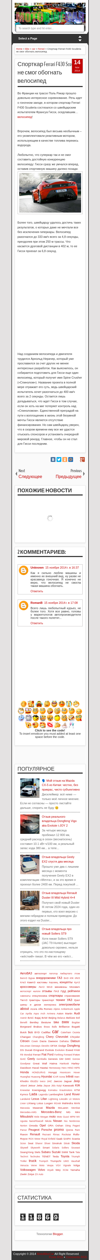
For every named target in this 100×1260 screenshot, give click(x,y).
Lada (33, 1094)
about (24, 1009)
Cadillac (46, 1032)
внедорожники (46, 977)
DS (22, 1050)
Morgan (44, 1116)
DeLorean (25, 1045)
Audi (77, 1013)
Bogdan (76, 1022)
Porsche (46, 1129)
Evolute (49, 1050)
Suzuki (56, 1152)
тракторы (34, 1000)
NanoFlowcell (36, 1121)
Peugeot (34, 1129)
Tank (71, 1152)
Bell (78, 1018)
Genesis (53, 1058)
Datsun (75, 1041)
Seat (30, 1143)
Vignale (67, 1165)
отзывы (47, 991)
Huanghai (25, 1076)
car (55, 1031)
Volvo (41, 1169)
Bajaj (38, 1017)
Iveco (42, 1081)
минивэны (61, 986)
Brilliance (64, 1026)
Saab (59, 1138)
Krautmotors (65, 1090)
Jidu (53, 1085)
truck (33, 1161)
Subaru (46, 1152)
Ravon (24, 1134)
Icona (62, 1076)
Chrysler (75, 1036)
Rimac (56, 1134)
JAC (49, 1081)
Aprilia (28, 1013)
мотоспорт (25, 991)
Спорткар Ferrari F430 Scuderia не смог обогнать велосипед (49, 72)
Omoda (33, 1125)
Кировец (53, 982)
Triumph (75, 1156)
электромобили (69, 1004)
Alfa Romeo (45, 1008)
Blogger (58, 1234)
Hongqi (53, 1072)
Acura (33, 1008)
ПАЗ (56, 991)
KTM (77, 1090)
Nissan (57, 1120)
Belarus (61, 1018)
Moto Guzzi (63, 1116)
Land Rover (72, 1094)
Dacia (43, 1041)
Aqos (36, 1013)
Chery (50, 1036)
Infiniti (70, 1076)
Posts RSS (56, 1257)
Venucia (24, 1165)
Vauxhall (75, 1161)
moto (52, 1116)
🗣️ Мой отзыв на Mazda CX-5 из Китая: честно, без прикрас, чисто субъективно (61, 785)
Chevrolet (62, 1036)
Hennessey (55, 1068)
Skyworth (35, 1147)
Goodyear (25, 1063)
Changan (25, 1036)
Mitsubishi (26, 1116)
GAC (23, 1058)
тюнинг (60, 999)
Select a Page (27, 38)
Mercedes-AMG (28, 1112)
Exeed (69, 1050)
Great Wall (40, 1063)
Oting (68, 1125)
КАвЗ (23, 982)
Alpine (56, 1009)
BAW (44, 1017)
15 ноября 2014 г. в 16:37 (62, 567)
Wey (58, 1169)
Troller (23, 1161)
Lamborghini (56, 1094)
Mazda (50, 1107)
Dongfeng (73, 1045)
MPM (72, 1116)
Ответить (37, 591)
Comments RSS (76, 1257)
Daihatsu (64, 1041)
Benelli (23, 1022)
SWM (65, 1152)
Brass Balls (50, 1026)
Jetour (31, 1085)
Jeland (23, 1085)
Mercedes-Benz (51, 1112)
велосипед (25, 117)
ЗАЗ (65, 978)
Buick (23, 1032)
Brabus (38, 1026)
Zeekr (23, 1174)
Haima (53, 1063)
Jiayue (46, 1085)
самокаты (25, 996)
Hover (77, 1072)
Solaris (55, 1147)
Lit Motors (74, 1099)
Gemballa (42, 1059)
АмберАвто (66, 973)
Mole (36, 1116)
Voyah (50, 1170)
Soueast (75, 1147)
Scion (23, 1143)
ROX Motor (35, 1138)
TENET (46, 1156)
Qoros (69, 1129)
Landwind (25, 1099)
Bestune (46, 1022)
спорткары (56, 995)
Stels (37, 1152)
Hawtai (44, 1067)
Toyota (65, 1156)
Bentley (34, 1022)
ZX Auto (39, 1174)
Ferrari (37, 1054)
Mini (77, 1112)
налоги (37, 991)
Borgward (25, 1026)
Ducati (28, 1050)
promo (59, 1130)
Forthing (58, 1054)
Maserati (38, 1107)
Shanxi (38, 1143)
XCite (66, 1170)
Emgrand (38, 1050)
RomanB (37, 602)
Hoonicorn (65, 1072)
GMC (68, 1058)
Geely (31, 1058)
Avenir (23, 1018)
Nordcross (74, 1121)
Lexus (35, 1098)
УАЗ (69, 999)
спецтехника (39, 995)
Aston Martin (65, 1013)
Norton (23, 1125)
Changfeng (38, 1037)
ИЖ (72, 978)
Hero (64, 1068)
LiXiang (31, 1103)
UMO (66, 1161)
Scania (76, 1138)
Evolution (60, 1050)
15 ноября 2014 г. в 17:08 (61, 602)
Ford (50, 1054)
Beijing (53, 1017)
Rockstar (66, 1134)
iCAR (56, 1076)
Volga (76, 1165)
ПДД (63, 991)
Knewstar (25, 1090)
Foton (76, 1054)
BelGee (70, 1017)
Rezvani (46, 1134)
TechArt (24, 1156)
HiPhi (77, 1068)
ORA (50, 1125)
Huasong (35, 1076)
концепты (66, 982)
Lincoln (63, 1098)
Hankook (64, 1063)
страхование (72, 995)
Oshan (59, 1125)
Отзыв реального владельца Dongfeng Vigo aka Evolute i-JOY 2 (59, 821)
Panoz (23, 1130)
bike (56, 1022)
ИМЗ (77, 978)
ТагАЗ (23, 1000)
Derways (36, 1045)
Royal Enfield (48, 1138)
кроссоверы (28, 986)
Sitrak (67, 1143)
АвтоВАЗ (26, 973)
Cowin (34, 1041)
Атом (77, 973)
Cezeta (76, 1032)
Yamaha (75, 1169)
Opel (42, 1125)
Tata (77, 1152)
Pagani (76, 1125)
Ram (77, 1130)
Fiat (44, 1054)
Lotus (40, 1103)
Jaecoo (58, 1081)
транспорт (48, 1000)
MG (68, 1112)
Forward (68, 1054)
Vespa (50, 1165)
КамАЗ (31, 982)
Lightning (53, 1099)
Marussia (25, 1108)
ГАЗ (59, 977)
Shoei (47, 1143)
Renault (35, 1134)
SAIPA (67, 1138)
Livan (23, 1103)
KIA (77, 1085)
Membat (75, 1108)
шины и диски (30, 1004)
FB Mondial (26, 1054)
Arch (43, 1013)
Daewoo (53, 1041)
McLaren (63, 1107)
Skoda (75, 1143)
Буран (32, 978)
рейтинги (74, 991)
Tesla (56, 1156)
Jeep (77, 1081)
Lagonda (42, 1094)
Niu (65, 1121)
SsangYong (27, 1152)
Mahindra (67, 1103)
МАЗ (50, 986)
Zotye (31, 1174)
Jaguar (68, 1081)
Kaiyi (59, 1085)
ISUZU (34, 1081)
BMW (65, 1022)
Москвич (75, 986)
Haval (35, 1067)
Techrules (35, 1156)
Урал (77, 1000)
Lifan (44, 1098)
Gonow (76, 1059)
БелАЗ (23, 978)
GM (61, 1058)
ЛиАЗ (42, 987)
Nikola (48, 1121)
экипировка (50, 1004)
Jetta (39, 1085)
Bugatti (76, 1026)
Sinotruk (57, 1143)
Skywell (24, 1147)
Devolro (45, 1045)
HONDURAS (38, 1072)
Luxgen (48, 1103)
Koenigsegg (39, 1090)
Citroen (25, 1041)
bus (30, 1032)
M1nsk (57, 1103)
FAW (77, 1050)
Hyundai (46, 1076)
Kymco (24, 1094)
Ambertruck (67, 1009)
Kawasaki (68, 1085)
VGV (58, 1165)
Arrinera (51, 1013)
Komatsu (52, 1090)
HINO (70, 1068)
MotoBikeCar (45, 1253)
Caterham (66, 1032)
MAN (77, 1103)
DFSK (53, 1045)
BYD (37, 1032)
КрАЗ (77, 982)
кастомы (42, 982)
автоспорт (40, 973)
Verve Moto (38, 1165)
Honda (24, 1072)
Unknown (37, 567)
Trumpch (43, 1161)
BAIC (31, 1017)
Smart (46, 1147)
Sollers (65, 1147)
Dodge (62, 1045)
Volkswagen (28, 1169)
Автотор (53, 973)
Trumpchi (55, 1161)
